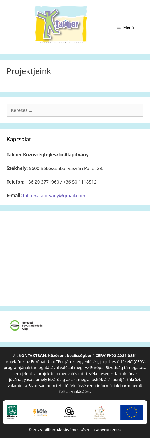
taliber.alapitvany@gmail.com (54, 195)
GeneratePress (107, 429)
